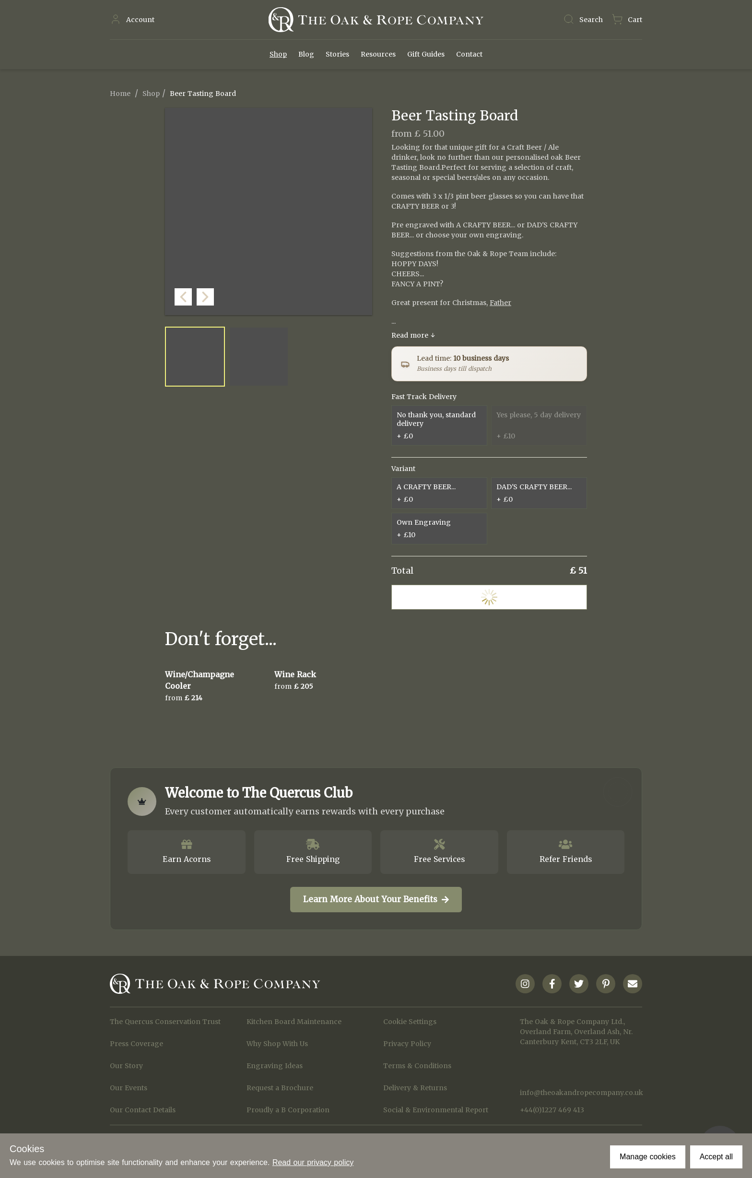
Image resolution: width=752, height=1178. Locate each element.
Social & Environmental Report (435, 1110)
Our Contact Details (143, 1110)
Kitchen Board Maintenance (294, 1021)
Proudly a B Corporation (288, 1110)
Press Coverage (136, 1043)
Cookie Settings (409, 1021)
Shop (278, 54)
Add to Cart (489, 597)
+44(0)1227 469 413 (552, 1110)
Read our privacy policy (312, 1162)
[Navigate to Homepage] (376, 20)
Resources (378, 54)
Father (500, 302)
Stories (337, 54)
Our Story (126, 1065)
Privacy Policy (407, 1043)
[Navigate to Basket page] (626, 20)
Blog (306, 54)
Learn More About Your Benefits (376, 899)
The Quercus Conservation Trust (165, 1021)
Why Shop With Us (277, 1043)
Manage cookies (648, 1157)
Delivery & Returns (415, 1088)
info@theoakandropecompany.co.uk (581, 1092)
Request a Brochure (280, 1088)
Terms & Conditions (417, 1065)
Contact (469, 54)
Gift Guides (426, 54)
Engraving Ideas (275, 1065)
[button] (362, 305)
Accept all (716, 1157)
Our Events (128, 1088)
